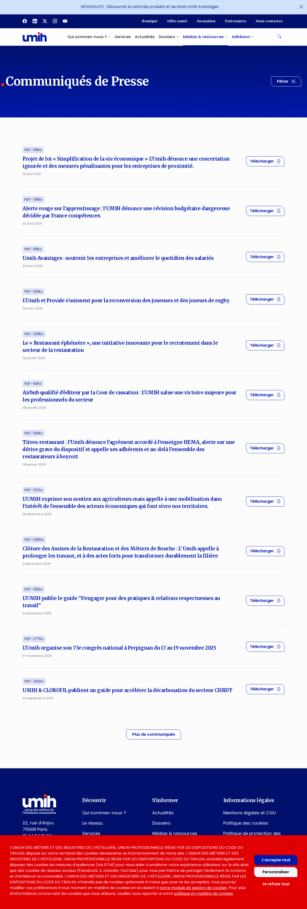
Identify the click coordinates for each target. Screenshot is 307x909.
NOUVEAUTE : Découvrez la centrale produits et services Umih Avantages (149, 6)
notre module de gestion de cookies (193, 888)
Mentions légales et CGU (249, 813)
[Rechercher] (279, 37)
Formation (206, 21)
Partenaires (235, 21)
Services (123, 37)
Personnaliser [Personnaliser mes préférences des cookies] (275, 872)
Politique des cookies (245, 823)
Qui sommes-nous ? (104, 813)
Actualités (145, 37)
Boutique (150, 21)
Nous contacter (269, 21)
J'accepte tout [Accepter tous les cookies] (275, 860)
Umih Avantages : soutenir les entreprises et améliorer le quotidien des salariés (118, 258)
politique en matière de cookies (203, 893)
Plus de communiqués (153, 734)
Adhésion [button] (243, 37)
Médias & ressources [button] (205, 37)
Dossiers (161, 823)
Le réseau (92, 823)
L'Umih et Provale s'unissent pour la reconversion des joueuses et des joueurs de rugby (126, 300)
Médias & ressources (174, 833)
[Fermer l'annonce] (301, 6)
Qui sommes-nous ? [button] (89, 37)
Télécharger (267, 161)
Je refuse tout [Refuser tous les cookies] (276, 884)
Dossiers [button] (169, 37)
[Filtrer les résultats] (286, 81)
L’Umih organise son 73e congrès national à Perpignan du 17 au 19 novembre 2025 (119, 648)
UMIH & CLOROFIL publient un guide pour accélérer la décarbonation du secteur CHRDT (127, 690)
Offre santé (177, 21)
